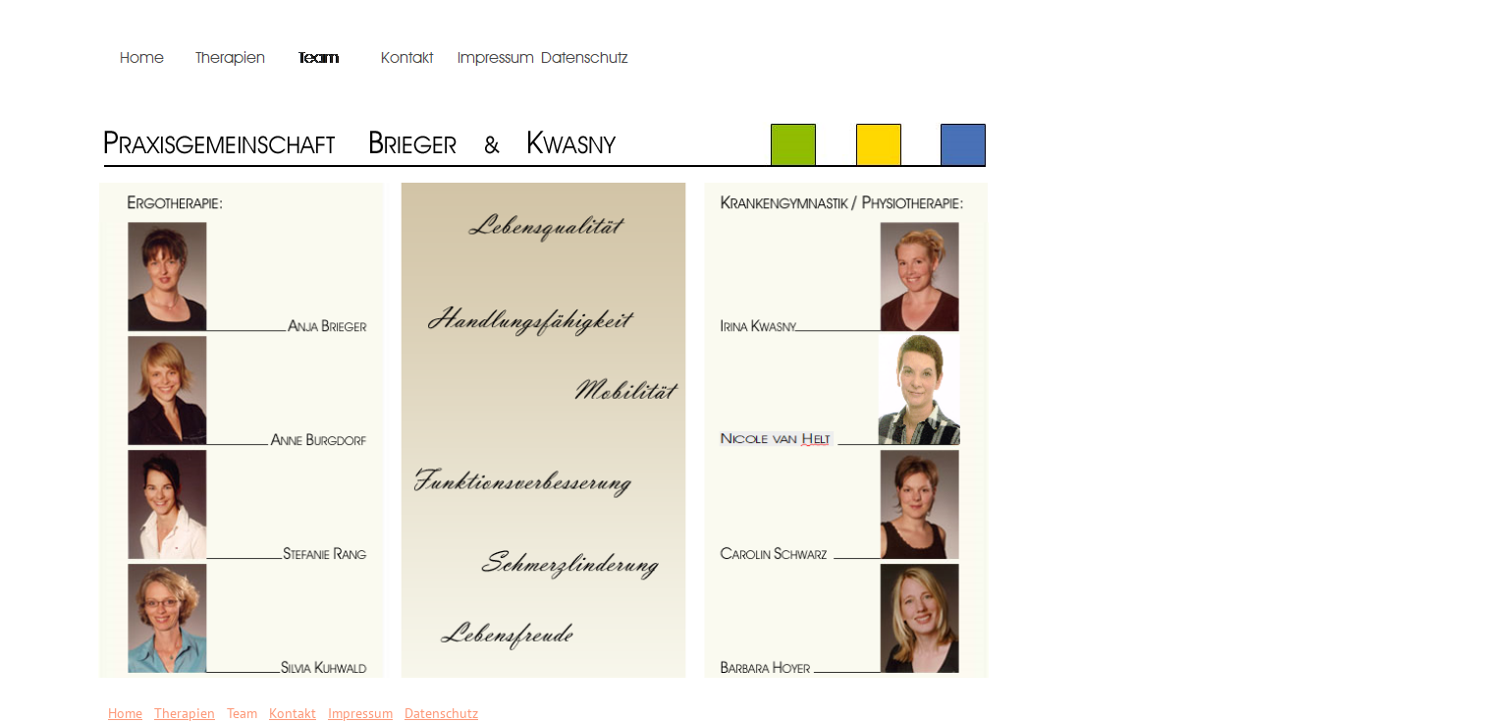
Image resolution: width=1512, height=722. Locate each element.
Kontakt (292, 713)
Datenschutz (441, 713)
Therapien (184, 713)
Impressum (360, 713)
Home (125, 713)
